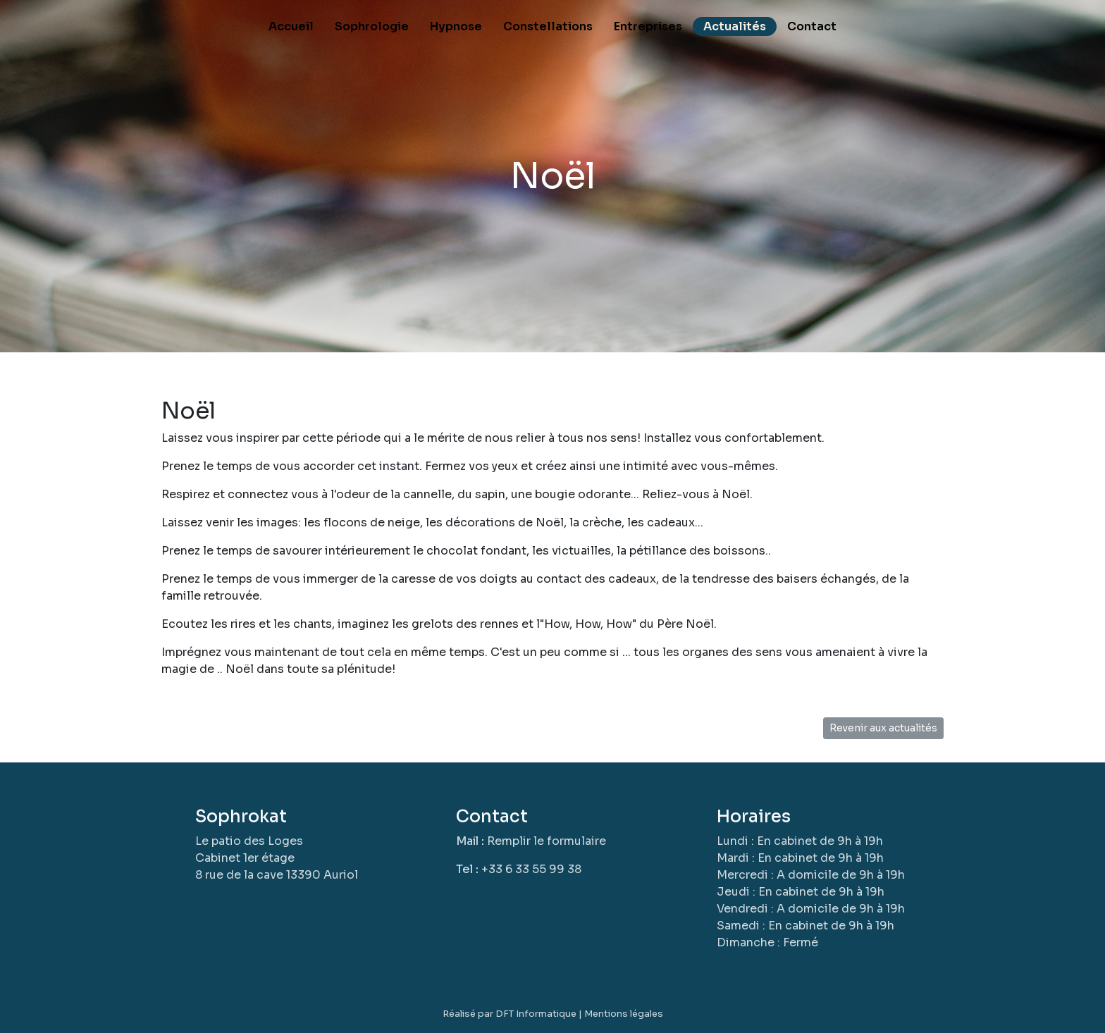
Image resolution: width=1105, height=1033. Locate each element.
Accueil (291, 26)
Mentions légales (623, 1014)
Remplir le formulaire (546, 841)
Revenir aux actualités (883, 728)
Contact (812, 26)
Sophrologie (372, 26)
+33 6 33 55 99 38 (531, 869)
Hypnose (456, 26)
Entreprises (648, 26)
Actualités (734, 26)
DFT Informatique (535, 1014)
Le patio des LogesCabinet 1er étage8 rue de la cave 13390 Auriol (276, 858)
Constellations (548, 26)
